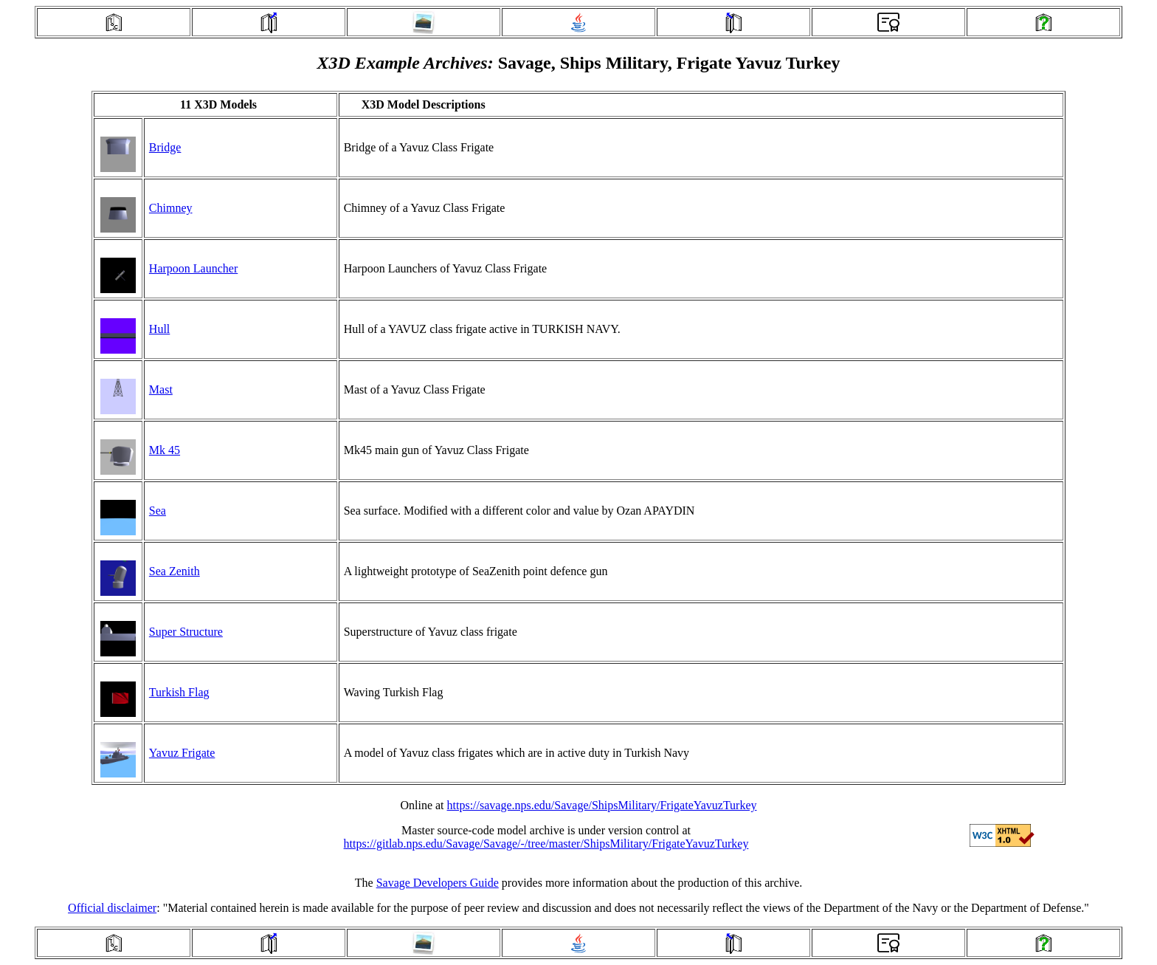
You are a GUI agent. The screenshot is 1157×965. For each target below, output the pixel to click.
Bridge (165, 147)
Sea (157, 510)
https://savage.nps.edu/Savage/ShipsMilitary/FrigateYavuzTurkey (602, 805)
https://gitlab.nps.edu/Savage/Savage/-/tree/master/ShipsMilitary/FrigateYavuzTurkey (546, 843)
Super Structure (186, 631)
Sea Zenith (174, 571)
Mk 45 (164, 450)
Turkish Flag (179, 692)
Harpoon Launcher (193, 268)
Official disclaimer (112, 908)
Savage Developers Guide (437, 882)
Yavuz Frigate (182, 752)
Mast (161, 389)
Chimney (171, 208)
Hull (159, 329)
